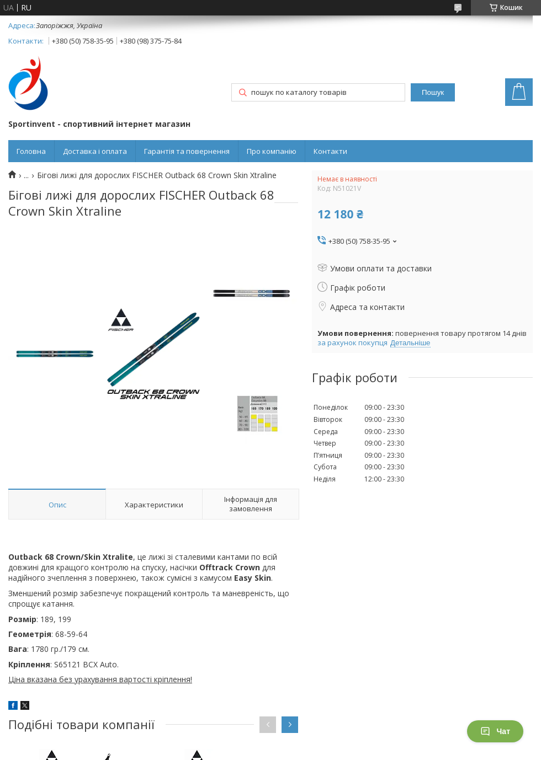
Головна (31, 151)
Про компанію (271, 151)
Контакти (330, 151)
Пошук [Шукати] (433, 92)
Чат (495, 731)
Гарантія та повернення (187, 151)
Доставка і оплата (95, 151)
